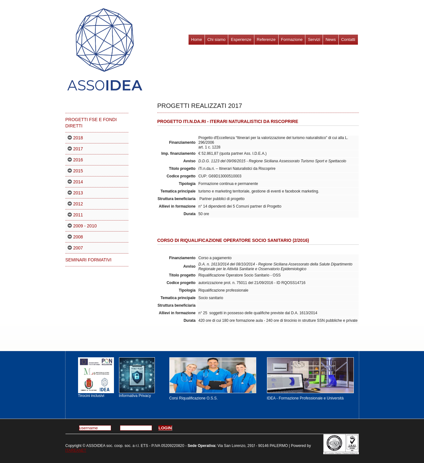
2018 (78, 137)
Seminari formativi (88, 259)
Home (196, 39)
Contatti (348, 39)
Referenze (266, 39)
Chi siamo (216, 39)
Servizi (314, 39)
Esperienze (241, 39)
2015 (78, 170)
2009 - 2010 (85, 225)
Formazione (292, 39)
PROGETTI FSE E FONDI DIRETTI (91, 122)
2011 (78, 214)
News (330, 39)
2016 (78, 159)
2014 (78, 181)
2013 (78, 192)
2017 (78, 148)
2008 (78, 236)
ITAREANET (75, 450)
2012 (78, 203)
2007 (78, 247)
